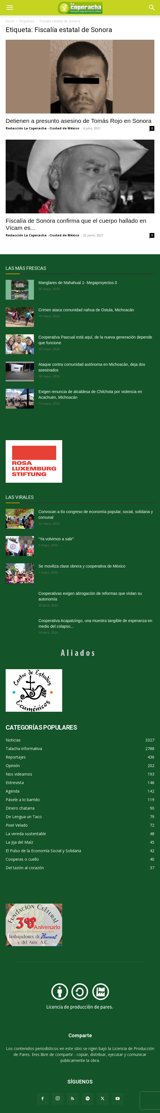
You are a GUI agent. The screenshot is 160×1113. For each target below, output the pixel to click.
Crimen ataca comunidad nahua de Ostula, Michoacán (86, 310)
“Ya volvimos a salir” (56, 539)
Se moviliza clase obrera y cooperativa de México (81, 566)
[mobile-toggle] (10, 7)
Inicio (10, 21)
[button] (152, 7)
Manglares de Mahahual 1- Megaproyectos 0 (77, 282)
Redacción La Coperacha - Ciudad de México (42, 128)
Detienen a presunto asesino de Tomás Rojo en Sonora (79, 120)
